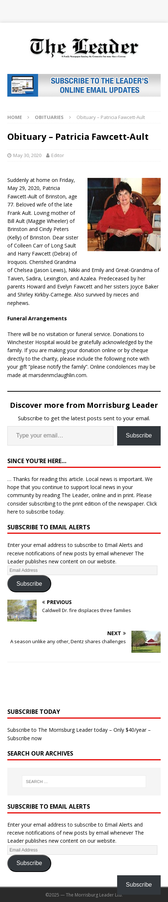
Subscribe (139, 435)
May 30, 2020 (27, 155)
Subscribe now (24, 738)
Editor (57, 155)
